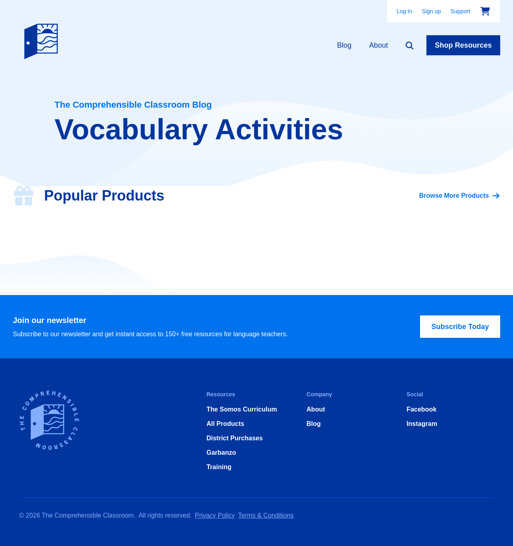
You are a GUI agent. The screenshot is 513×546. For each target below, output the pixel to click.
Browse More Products (459, 196)
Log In (404, 11)
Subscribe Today (460, 327)
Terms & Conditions (266, 515)
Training (218, 467)
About (378, 45)
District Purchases (234, 438)
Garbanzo (221, 452)
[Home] (43, 39)
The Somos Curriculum (241, 409)
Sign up (431, 11)
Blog (344, 45)
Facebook (421, 409)
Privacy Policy (215, 515)
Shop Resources (463, 45)
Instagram (421, 423)
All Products (225, 423)
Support (460, 11)
